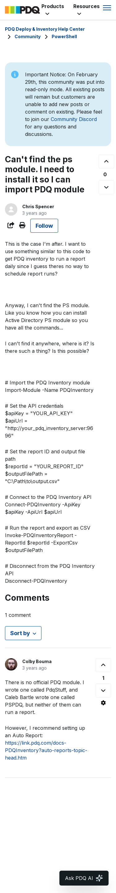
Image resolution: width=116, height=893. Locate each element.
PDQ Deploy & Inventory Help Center (45, 29)
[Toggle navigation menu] (107, 7)
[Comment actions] (103, 703)
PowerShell (64, 36)
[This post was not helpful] (106, 187)
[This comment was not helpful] (103, 691)
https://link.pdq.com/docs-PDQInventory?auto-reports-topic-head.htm (46, 750)
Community (28, 36)
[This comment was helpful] (103, 665)
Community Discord (74, 119)
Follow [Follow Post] (44, 225)
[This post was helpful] (106, 161)
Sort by (20, 633)
